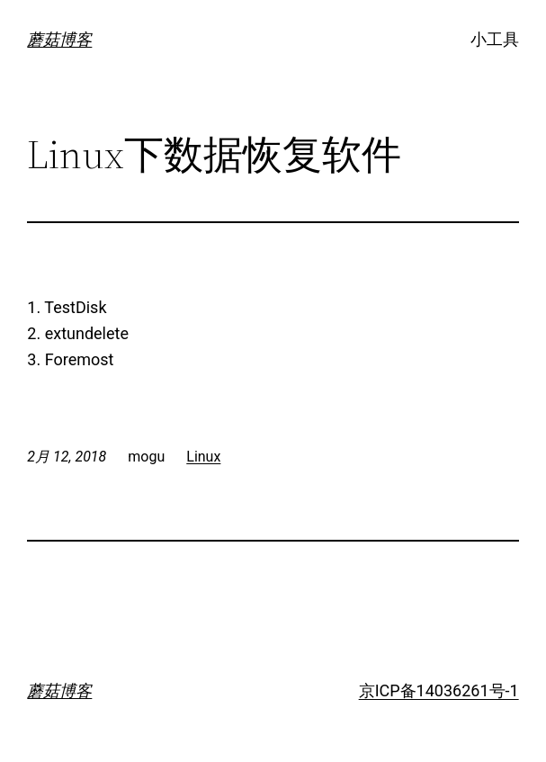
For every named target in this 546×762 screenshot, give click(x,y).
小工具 (494, 39)
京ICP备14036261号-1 (439, 690)
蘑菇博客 (59, 39)
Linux (203, 456)
